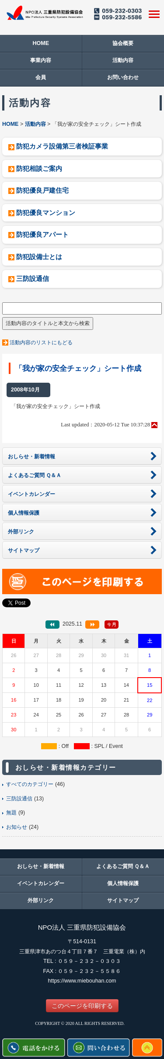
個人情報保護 (123, 883)
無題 (11, 813)
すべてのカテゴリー (29, 784)
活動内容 (122, 60)
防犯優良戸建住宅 (42, 190)
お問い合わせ (123, 77)
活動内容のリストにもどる (41, 342)
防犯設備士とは (39, 256)
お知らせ (16, 827)
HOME (41, 43)
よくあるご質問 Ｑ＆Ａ (123, 866)
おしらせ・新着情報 (40, 866)
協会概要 (122, 43)
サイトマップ (123, 900)
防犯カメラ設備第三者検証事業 (62, 146)
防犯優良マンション (45, 212)
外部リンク (41, 900)
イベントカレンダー (40, 883)
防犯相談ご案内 (39, 168)
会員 (40, 77)
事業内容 (40, 60)
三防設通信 (32, 278)
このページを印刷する (82, 1005)
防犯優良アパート (42, 234)
